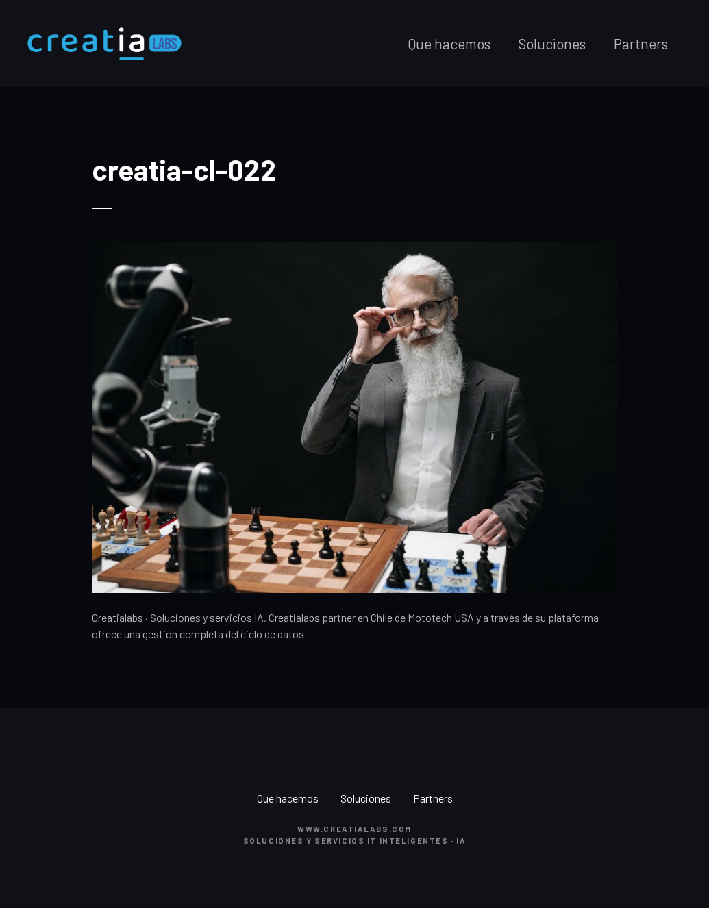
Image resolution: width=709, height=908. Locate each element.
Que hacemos (449, 43)
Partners (641, 43)
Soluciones (552, 43)
